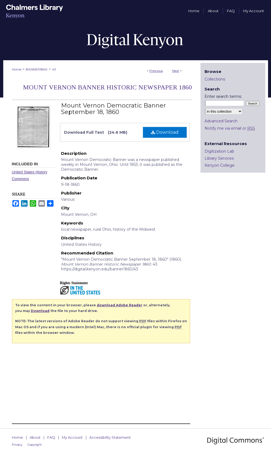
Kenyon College (220, 165)
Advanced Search (221, 121)
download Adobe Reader (119, 305)
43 (54, 69)
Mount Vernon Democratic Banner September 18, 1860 (113, 109)
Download (165, 132)
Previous (156, 71)
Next (175, 71)
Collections (215, 79)
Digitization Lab (219, 151)
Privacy (17, 445)
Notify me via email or (230, 128)
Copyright (35, 445)
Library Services (219, 158)
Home (16, 69)
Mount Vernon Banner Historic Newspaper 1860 (107, 87)
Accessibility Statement (110, 437)
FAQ (51, 437)
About (35, 437)
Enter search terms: (223, 96)
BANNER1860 (37, 69)
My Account (72, 437)
